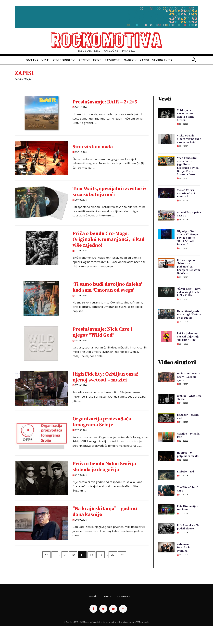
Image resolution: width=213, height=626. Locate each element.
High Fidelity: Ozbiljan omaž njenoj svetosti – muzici (105, 377)
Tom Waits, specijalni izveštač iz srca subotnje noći (110, 192)
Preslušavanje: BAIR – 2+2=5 (105, 102)
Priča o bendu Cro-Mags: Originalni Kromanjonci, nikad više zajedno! (109, 239)
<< (46, 555)
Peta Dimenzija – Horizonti (187, 508)
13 (100, 555)
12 (91, 555)
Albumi (84, 60)
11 (82, 555)
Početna (31, 60)
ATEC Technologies (142, 622)
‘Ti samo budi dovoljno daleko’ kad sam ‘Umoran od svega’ (107, 287)
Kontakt (92, 596)
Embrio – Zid (185, 471)
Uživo (97, 60)
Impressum (123, 596)
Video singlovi (64, 60)
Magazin (130, 60)
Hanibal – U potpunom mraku (188, 454)
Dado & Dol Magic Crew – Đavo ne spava (188, 377)
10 (73, 555)
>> (122, 555)
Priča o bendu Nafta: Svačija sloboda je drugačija (104, 467)
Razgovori (113, 60)
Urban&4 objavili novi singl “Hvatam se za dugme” (189, 314)
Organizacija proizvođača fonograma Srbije (102, 422)
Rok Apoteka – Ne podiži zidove (188, 527)
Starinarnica (162, 60)
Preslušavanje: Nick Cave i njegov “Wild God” (102, 332)
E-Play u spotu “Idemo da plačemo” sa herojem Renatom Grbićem (188, 266)
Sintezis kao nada (93, 147)
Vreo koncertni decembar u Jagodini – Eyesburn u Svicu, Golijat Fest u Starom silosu (188, 166)
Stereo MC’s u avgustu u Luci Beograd (186, 193)
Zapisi (144, 60)
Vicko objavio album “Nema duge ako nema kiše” (189, 139)
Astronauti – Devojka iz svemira (185, 547)
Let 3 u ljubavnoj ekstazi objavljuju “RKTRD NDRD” (188, 337)
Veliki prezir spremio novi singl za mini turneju (185, 115)
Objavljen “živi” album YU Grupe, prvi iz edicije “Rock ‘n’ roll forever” (188, 238)
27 (112, 555)
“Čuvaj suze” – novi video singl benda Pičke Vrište (189, 292)
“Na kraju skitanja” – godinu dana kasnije (105, 511)
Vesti (45, 60)
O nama (107, 596)
